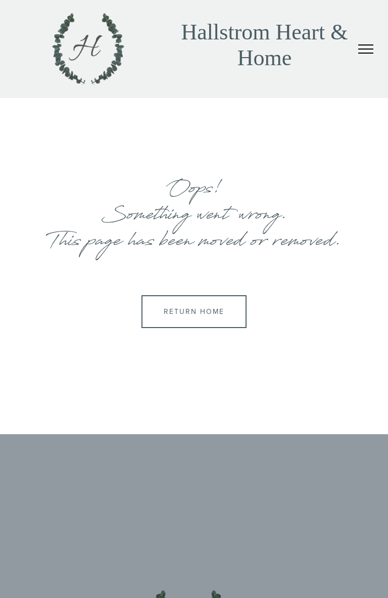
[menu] (366, 49)
